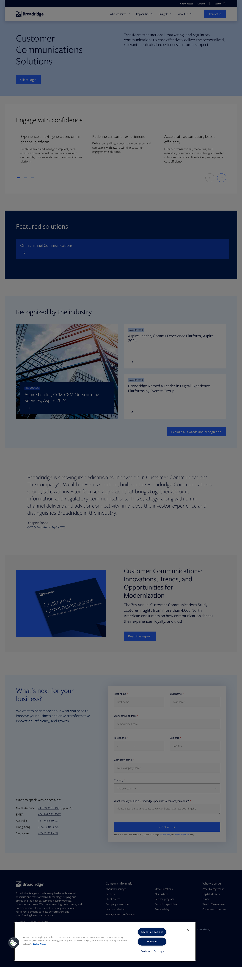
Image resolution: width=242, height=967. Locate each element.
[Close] (188, 930)
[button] (13, 942)
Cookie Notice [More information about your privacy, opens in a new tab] (39, 943)
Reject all (152, 941)
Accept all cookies (152, 931)
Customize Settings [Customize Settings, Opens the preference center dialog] (152, 951)
